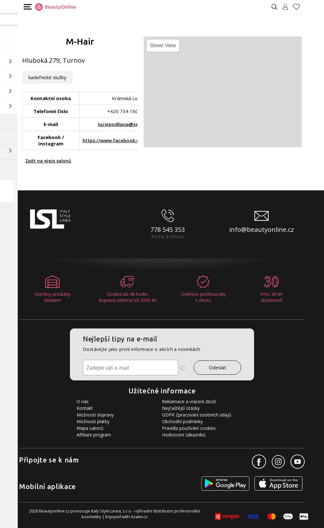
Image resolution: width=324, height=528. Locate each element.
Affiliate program (94, 435)
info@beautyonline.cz (261, 229)
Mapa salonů (90, 428)
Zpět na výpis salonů (48, 161)
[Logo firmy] (55, 7)
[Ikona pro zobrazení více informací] (182, 368)
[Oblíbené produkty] (299, 7)
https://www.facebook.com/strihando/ (128, 140)
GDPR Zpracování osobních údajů (196, 415)
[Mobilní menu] (27, 6)
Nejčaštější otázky (181, 408)
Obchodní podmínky (182, 421)
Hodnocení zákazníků (184, 435)
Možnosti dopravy (95, 415)
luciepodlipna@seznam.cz (128, 124)
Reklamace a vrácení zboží (189, 401)
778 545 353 (167, 229)
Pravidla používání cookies (189, 428)
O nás (83, 401)
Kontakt (85, 408)
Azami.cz (139, 516)
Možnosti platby (93, 421)
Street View (163, 45)
